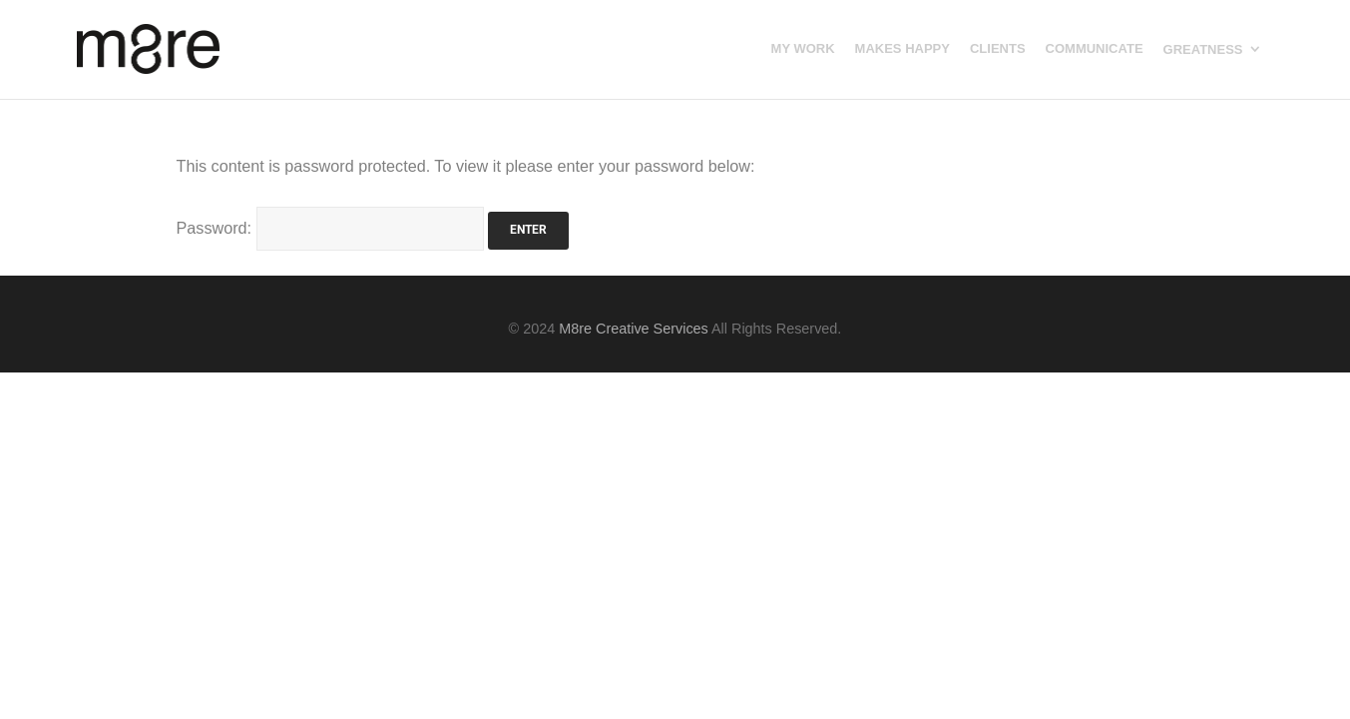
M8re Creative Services (633, 329)
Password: (330, 228)
